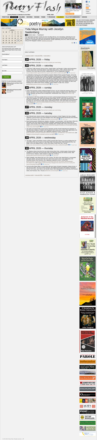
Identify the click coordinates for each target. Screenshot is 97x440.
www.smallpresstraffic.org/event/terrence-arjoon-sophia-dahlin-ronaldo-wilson (45, 73)
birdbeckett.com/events (50, 119)
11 (21, 36)
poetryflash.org (69, 93)
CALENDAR (60, 17)
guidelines (88, 9)
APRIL (12, 30)
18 (21, 38)
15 (12, 38)
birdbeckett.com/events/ (51, 170)
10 (18, 36)
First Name (4, 59)
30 (15, 42)
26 (3, 42)
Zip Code (4, 70)
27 (6, 42)
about (87, 4)
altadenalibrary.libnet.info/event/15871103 (37, 155)
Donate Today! (70, 13)
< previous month (29, 55)
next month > (47, 55)
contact (87, 11)
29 (12, 42)
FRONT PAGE (5, 17)
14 (9, 38)
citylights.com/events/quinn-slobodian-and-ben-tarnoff (39, 134)
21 (9, 40)
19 (3, 40)
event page (55, 84)
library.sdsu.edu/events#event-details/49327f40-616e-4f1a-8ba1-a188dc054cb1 (46, 145)
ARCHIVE (84, 17)
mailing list (88, 13)
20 (6, 40)
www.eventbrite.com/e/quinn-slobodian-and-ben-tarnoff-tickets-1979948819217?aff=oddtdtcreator (51, 132)
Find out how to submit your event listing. (51, 62)
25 (21, 40)
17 (18, 38)
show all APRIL (39, 55)
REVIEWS (36, 17)
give (87, 7)
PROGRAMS (51, 17)
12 (3, 38)
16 (15, 38)
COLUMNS (22, 17)
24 (18, 40)
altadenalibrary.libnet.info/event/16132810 (37, 84)
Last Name (4, 65)
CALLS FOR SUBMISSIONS (72, 17)
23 (15, 40)
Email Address (6, 54)
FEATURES (29, 17)
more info (9, 85)
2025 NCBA (14, 17)
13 (6, 38)
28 (9, 42)
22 (12, 40)
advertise (88, 6)
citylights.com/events (47, 40)
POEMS (43, 17)
